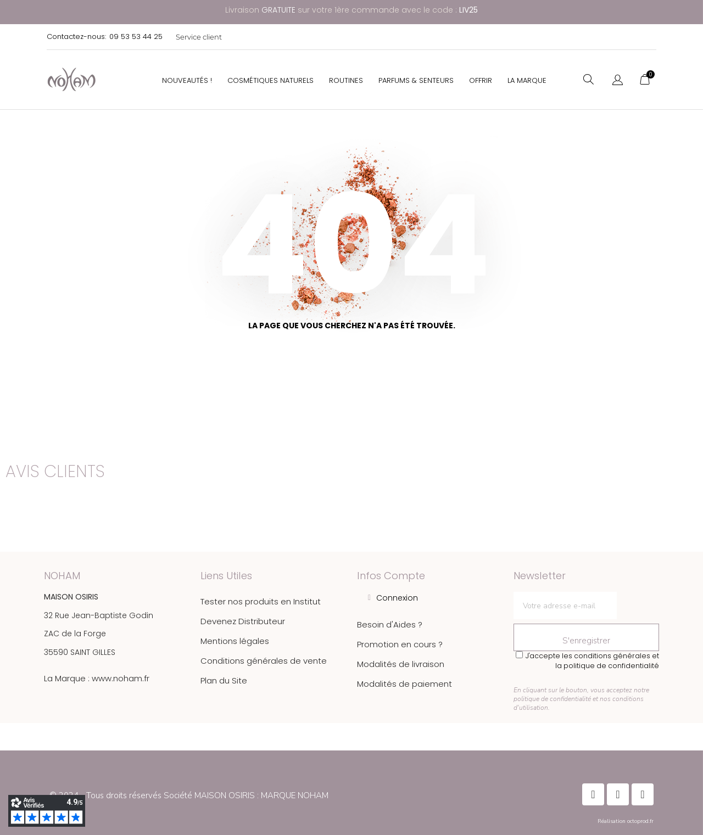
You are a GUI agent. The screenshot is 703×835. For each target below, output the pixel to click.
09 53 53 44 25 (136, 36)
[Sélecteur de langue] (617, 80)
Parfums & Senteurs (416, 80)
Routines (346, 80)
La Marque (526, 80)
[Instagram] (618, 794)
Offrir (480, 80)
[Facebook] (593, 794)
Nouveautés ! (187, 80)
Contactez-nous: (76, 36)
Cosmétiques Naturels (270, 80)
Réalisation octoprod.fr (626, 821)
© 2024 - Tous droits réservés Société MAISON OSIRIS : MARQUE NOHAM (188, 795)
